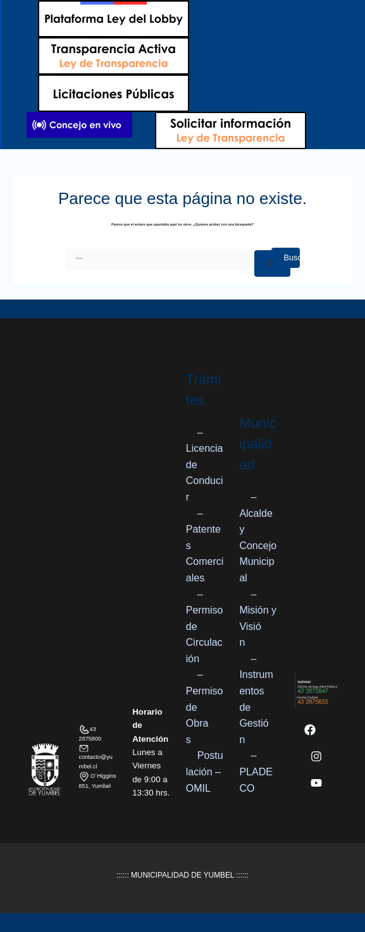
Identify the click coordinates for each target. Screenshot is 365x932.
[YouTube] (316, 783)
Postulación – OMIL (204, 771)
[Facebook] (310, 730)
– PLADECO (255, 771)
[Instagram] (316, 756)
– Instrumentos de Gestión (256, 699)
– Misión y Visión (257, 618)
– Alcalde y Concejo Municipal (257, 537)
